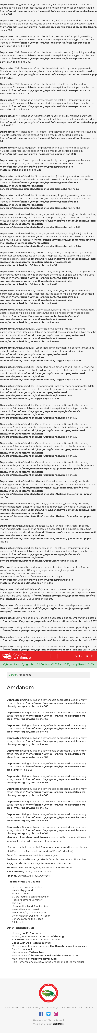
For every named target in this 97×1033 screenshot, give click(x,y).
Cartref (13, 674)
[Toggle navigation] (54, 656)
